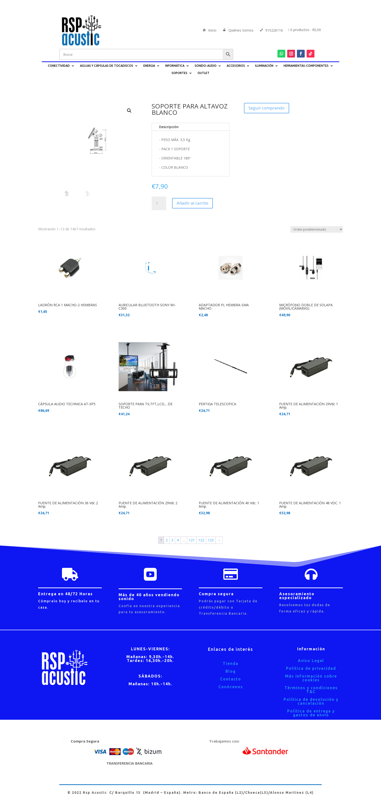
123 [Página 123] (211, 540)
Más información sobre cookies (311, 678)
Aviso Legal (311, 660)
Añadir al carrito (192, 203)
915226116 (271, 30)
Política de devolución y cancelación (311, 701)
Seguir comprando (267, 108)
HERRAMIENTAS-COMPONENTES (306, 65)
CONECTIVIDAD (59, 65)
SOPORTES (179, 72)
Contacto (230, 679)
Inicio (209, 30)
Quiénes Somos (237, 30)
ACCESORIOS (236, 65)
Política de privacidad (311, 668)
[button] (129, 110)
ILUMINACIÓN (264, 65)
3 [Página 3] (172, 540)
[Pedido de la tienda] (316, 229)
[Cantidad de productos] (159, 203)
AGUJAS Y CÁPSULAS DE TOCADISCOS (106, 65)
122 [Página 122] (201, 540)
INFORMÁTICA (174, 65)
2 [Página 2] (167, 540)
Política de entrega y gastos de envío (311, 713)
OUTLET (203, 72)
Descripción (169, 126)
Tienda (230, 663)
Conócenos (230, 687)
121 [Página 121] (192, 540)
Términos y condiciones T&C (311, 690)
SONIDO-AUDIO (205, 65)
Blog (230, 671)
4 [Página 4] (178, 540)
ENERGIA (149, 65)
